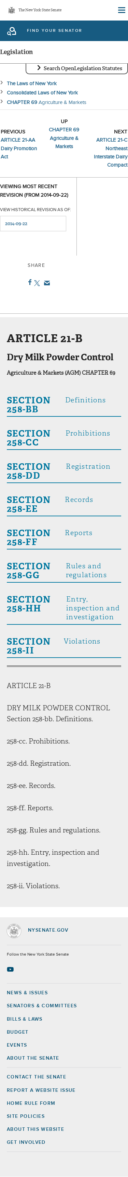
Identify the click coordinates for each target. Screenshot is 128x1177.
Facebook (28, 282)
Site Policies (26, 1116)
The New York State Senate (39, 10)
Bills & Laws (25, 1019)
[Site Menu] (121, 10)
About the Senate (33, 1058)
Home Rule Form (31, 1103)
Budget (17, 1032)
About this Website (35, 1129)
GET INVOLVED (26, 1142)
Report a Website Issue (41, 1090)
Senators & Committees (42, 1006)
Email (45, 283)
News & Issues (27, 993)
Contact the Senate (36, 1077)
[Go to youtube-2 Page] (11, 969)
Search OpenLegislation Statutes (83, 68)
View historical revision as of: (35, 210)
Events (17, 1045)
